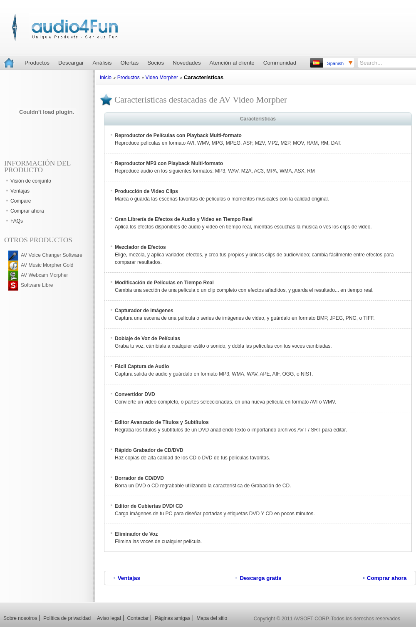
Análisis (102, 63)
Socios (155, 63)
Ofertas (129, 63)
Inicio (105, 77)
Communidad (279, 63)
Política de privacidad (67, 618)
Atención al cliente (232, 63)
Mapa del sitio (211, 618)
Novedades (187, 63)
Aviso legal (109, 618)
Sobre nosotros (20, 618)
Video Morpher (161, 77)
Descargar (71, 63)
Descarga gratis (260, 578)
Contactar (138, 618)
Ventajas (129, 578)
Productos (37, 63)
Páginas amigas (172, 618)
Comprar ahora (387, 578)
